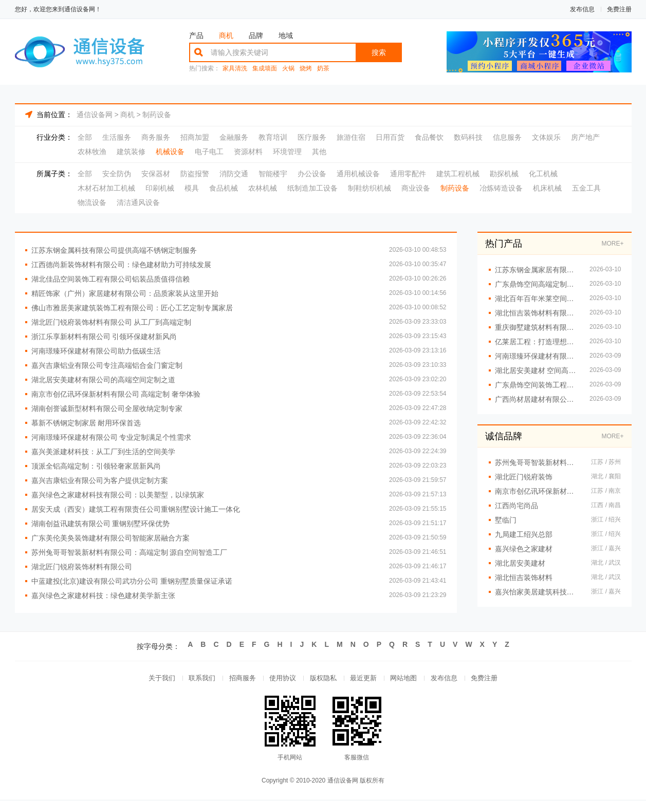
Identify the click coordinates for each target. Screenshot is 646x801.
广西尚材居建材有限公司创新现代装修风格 (537, 399)
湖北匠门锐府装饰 (523, 477)
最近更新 (365, 679)
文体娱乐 (546, 137)
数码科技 (468, 137)
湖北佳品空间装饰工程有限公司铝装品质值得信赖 (110, 279)
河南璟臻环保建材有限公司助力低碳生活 (96, 351)
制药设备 (156, 114)
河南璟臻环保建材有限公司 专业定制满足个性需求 (111, 437)
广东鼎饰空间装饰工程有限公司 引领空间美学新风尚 (537, 385)
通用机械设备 (358, 174)
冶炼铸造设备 (501, 188)
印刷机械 (159, 188)
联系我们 (196, 679)
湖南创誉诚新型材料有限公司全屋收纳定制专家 (106, 408)
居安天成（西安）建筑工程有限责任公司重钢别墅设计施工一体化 (135, 509)
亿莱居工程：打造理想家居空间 (537, 342)
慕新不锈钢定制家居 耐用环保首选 (86, 423)
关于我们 (154, 679)
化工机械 (543, 174)
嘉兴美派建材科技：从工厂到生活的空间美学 (103, 452)
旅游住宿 (351, 137)
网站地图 (407, 679)
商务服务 (155, 137)
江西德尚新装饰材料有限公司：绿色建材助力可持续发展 (121, 264)
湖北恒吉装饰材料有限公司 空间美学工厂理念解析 (537, 313)
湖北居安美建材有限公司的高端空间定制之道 (103, 380)
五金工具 (586, 188)
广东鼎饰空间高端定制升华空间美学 (537, 284)
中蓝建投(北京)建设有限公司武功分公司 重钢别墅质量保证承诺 (131, 581)
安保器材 (155, 174)
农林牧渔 (92, 151)
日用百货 (390, 137)
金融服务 (233, 137)
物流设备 (92, 202)
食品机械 (223, 188)
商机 (226, 35)
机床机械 (547, 188)
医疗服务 (312, 137)
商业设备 (415, 188)
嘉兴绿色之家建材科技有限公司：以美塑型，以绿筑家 (117, 495)
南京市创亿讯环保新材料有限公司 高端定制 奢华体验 (116, 394)
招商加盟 (194, 137)
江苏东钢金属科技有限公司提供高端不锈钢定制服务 (114, 250)
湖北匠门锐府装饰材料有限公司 (81, 567)
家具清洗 (235, 68)
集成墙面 (264, 68)
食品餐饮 (429, 137)
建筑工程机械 (457, 174)
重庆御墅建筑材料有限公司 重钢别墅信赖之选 (537, 327)
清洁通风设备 (138, 202)
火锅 (288, 68)
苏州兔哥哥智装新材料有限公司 (538, 462)
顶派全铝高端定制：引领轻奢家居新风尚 (96, 466)
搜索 (379, 52)
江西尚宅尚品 (516, 505)
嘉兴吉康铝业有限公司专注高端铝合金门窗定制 (106, 365)
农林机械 (262, 188)
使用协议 (281, 679)
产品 (196, 35)
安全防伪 (116, 174)
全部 (85, 137)
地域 (286, 35)
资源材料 (248, 151)
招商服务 (239, 679)
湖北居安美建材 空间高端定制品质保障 (537, 370)
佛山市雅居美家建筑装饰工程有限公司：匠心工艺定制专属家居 (132, 308)
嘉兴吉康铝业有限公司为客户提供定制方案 (99, 480)
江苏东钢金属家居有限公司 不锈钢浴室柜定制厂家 (537, 270)
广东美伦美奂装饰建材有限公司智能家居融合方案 (110, 538)
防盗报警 (194, 174)
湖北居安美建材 (520, 563)
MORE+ (612, 243)
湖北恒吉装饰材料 (523, 577)
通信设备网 (95, 114)
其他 (319, 151)
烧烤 (306, 68)
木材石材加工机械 (106, 188)
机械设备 (170, 151)
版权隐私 (323, 679)
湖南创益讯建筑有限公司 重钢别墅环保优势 (100, 523)
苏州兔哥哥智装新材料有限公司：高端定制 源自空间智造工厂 (129, 552)
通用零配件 (408, 174)
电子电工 (209, 151)
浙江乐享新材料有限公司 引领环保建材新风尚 (104, 336)
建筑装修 (131, 151)
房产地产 (585, 137)
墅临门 (505, 520)
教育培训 (273, 137)
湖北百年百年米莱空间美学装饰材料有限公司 (537, 298)
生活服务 (116, 137)
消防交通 (233, 174)
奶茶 (323, 68)
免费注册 (619, 9)
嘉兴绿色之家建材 (523, 549)
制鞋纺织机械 (369, 188)
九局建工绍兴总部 (523, 534)
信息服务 (507, 137)
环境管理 (287, 151)
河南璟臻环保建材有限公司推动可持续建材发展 (537, 356)
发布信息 (582, 9)
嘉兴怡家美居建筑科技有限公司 (538, 592)
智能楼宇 (273, 174)
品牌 (256, 35)
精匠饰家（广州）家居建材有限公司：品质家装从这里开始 (124, 293)
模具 (191, 188)
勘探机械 (504, 174)
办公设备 (312, 174)
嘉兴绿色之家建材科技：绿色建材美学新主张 (103, 595)
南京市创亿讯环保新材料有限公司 (538, 491)
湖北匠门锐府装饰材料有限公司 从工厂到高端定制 (111, 322)
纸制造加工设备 (312, 188)
